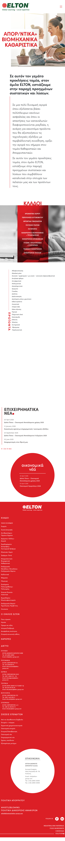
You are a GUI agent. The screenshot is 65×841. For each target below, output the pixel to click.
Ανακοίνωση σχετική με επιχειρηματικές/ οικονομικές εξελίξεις (26, 429)
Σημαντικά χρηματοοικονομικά (11, 728)
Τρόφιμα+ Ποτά (6, 556)
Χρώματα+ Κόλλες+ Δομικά (7, 540)
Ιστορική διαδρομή (7, 629)
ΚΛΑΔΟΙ (5, 518)
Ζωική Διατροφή (6, 530)
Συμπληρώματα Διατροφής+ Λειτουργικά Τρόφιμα (8, 547)
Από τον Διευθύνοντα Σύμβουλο (12, 722)
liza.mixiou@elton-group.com (31, 374)
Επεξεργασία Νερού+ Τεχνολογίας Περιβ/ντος (9, 605)
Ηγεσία (3, 623)
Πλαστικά (4, 582)
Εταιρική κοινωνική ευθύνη (10, 635)
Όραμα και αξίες (7, 626)
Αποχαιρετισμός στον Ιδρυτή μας (16, 442)
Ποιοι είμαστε (5, 620)
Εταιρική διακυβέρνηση (9, 734)
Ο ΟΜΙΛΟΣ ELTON (10, 614)
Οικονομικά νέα (6, 737)
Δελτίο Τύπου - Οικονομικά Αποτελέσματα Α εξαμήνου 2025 (25, 435)
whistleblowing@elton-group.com (12, 817)
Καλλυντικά (5, 575)
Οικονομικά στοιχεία (8, 731)
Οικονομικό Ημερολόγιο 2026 (30, 486)
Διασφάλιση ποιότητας (9, 632)
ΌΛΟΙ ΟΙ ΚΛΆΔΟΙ (7, 523)
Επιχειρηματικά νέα (8, 740)
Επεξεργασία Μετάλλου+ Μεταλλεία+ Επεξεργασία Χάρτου (9, 569)
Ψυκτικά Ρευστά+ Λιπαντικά (7, 594)
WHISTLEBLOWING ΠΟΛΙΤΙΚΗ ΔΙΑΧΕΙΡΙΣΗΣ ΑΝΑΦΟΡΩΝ (20, 812)
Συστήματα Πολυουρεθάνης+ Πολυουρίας (7, 587)
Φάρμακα (4, 578)
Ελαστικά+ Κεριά (7, 552)
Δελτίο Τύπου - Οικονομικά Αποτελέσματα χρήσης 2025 (24, 422)
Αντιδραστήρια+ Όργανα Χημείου (7, 535)
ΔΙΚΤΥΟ (5, 647)
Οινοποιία (4, 609)
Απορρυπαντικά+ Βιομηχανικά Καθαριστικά (7, 561)
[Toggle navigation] (61, 6)
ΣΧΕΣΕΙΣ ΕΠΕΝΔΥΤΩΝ (12, 716)
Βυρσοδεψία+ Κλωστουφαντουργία (8, 599)
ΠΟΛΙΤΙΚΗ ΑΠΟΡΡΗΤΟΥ (13, 803)
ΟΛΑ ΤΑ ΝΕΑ (7, 449)
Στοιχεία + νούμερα (7, 725)
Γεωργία (3, 527)
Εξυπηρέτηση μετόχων (8, 746)
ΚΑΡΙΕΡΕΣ (6, 640)
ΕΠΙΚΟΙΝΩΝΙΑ (32, 760)
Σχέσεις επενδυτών (7, 743)
